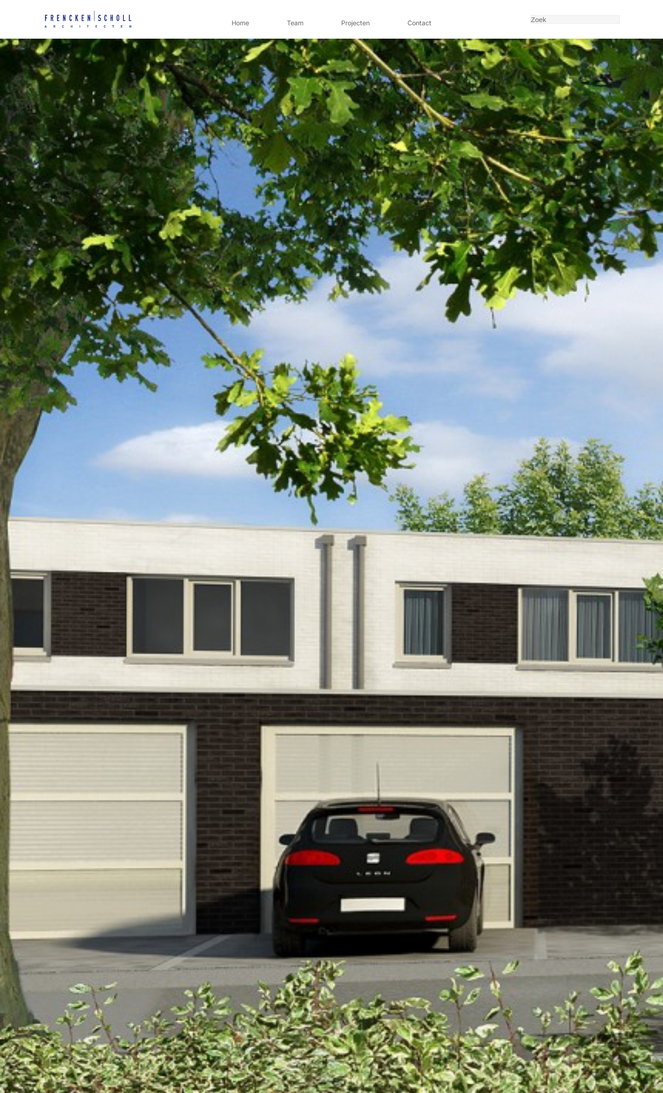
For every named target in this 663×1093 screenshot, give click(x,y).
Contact (419, 23)
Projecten (355, 23)
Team (295, 23)
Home (240, 23)
